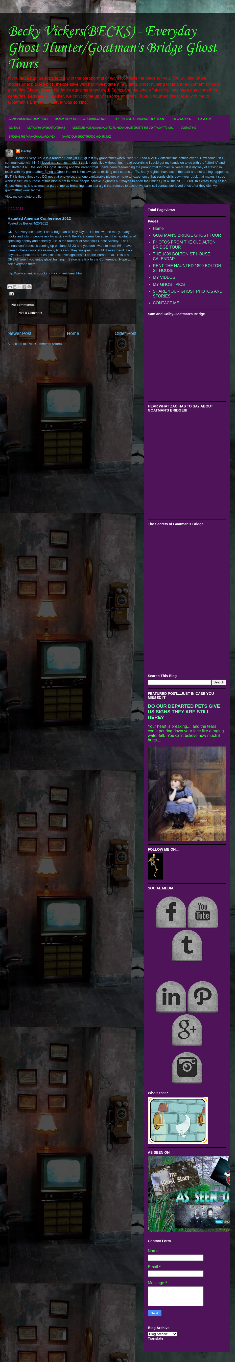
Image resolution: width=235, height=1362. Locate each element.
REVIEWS (14, 128)
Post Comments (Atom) (45, 344)
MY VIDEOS (204, 119)
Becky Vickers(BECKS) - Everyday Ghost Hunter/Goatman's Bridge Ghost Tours (112, 48)
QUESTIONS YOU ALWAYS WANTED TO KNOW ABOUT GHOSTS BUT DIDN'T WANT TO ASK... (123, 128)
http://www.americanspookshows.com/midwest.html (45, 273)
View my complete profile (23, 196)
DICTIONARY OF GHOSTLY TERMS (46, 128)
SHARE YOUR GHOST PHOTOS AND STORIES (86, 137)
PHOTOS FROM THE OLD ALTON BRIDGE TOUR (81, 119)
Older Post (125, 333)
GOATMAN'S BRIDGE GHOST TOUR (28, 119)
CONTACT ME (188, 128)
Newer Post (19, 333)
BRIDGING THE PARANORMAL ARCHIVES (32, 137)
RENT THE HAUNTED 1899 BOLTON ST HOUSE (140, 119)
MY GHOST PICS (181, 119)
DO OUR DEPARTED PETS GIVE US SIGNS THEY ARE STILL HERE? (184, 711)
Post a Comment (30, 313)
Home (73, 333)
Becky (26, 151)
